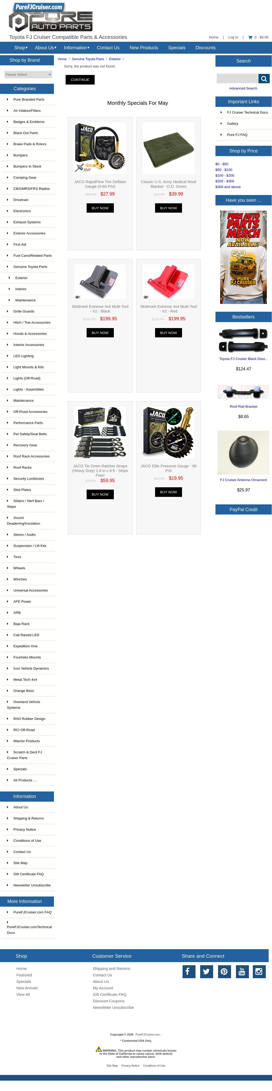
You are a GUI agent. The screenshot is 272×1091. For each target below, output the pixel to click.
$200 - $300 (224, 181)
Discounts (206, 47)
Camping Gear (21, 177)
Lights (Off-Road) (23, 378)
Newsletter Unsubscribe (29, 885)
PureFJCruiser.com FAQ (29, 912)
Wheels (16, 568)
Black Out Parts (22, 133)
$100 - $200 (224, 175)
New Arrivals (27, 988)
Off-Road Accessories (27, 412)
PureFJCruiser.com (148, 1034)
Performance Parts (25, 423)
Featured (24, 975)
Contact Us (108, 47)
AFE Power (19, 601)
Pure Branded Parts (25, 99)
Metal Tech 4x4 (22, 680)
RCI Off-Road (21, 730)
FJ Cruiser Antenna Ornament (243, 480)
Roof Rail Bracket (243, 406)
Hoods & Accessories (27, 334)
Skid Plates (19, 490)
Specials (177, 47)
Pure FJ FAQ (234, 135)
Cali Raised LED (23, 635)
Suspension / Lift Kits (26, 546)
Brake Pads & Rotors (26, 144)
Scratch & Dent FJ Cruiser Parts (24, 755)
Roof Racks (19, 467)
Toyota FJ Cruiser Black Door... (243, 359)
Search (243, 60)
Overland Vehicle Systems (23, 705)
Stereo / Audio (21, 535)
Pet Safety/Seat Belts (27, 434)
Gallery (229, 124)
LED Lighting (20, 356)
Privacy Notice (21, 829)
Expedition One (22, 646)
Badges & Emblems (25, 122)
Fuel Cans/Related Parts (29, 256)
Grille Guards (20, 311)
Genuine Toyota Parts (88, 59)
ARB (14, 613)
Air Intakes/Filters (24, 111)
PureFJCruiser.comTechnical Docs (29, 928)
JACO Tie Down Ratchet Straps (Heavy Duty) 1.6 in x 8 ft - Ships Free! (100, 470)
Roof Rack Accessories (28, 456)
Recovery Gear (22, 445)
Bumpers (17, 155)
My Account (103, 988)
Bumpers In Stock (24, 166)
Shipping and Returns (111, 968)
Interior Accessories (25, 345)
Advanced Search (243, 88)
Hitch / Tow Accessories (29, 322)
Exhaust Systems (24, 222)
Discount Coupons (108, 1001)
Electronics (19, 211)
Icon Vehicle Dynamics (28, 668)
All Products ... (21, 780)
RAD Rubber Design (26, 719)
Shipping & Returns (25, 818)
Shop (19, 47)
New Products (144, 47)
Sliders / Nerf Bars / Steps (25, 504)
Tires (14, 557)
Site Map (17, 863)
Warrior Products (23, 741)
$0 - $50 (221, 164)
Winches (17, 579)
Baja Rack (18, 624)
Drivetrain (18, 200)
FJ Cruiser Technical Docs (244, 112)
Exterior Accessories (26, 233)
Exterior (115, 59)
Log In (233, 37)
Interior (16, 289)
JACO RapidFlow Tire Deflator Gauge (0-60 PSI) (100, 184)
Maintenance (21, 300)
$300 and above (228, 187)
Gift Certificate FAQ (25, 874)
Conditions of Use (24, 841)
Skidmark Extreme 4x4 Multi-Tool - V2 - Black (100, 308)
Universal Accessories (27, 590)
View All (23, 994)
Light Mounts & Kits (25, 367)
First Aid (16, 244)
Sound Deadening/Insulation (23, 520)
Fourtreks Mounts (24, 657)
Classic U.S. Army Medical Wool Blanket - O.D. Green (168, 184)
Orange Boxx (20, 691)
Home (213, 37)
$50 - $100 (223, 170)
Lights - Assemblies (25, 389)
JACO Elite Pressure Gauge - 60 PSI (169, 468)
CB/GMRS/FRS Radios (28, 189)
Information (75, 47)
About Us (44, 47)
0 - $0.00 (258, 37)
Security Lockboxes (25, 479)
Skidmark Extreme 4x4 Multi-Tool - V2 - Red (168, 308)
